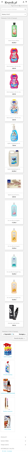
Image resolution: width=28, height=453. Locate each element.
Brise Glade (8, 429)
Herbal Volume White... (14, 40)
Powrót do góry (19, 338)
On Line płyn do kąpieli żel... (14, 297)
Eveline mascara (7, 411)
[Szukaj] (14, 9)
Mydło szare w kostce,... (14, 194)
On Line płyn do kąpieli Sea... (14, 272)
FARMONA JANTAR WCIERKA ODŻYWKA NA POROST (8, 393)
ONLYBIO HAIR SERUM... (14, 323)
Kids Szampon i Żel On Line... (14, 66)
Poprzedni (6, 334)
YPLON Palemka (7, 375)
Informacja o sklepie (7, 448)
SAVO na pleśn (8, 357)
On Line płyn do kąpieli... (14, 220)
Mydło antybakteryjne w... (14, 143)
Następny (22, 334)
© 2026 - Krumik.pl (7, 451)
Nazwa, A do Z (14, 14)
